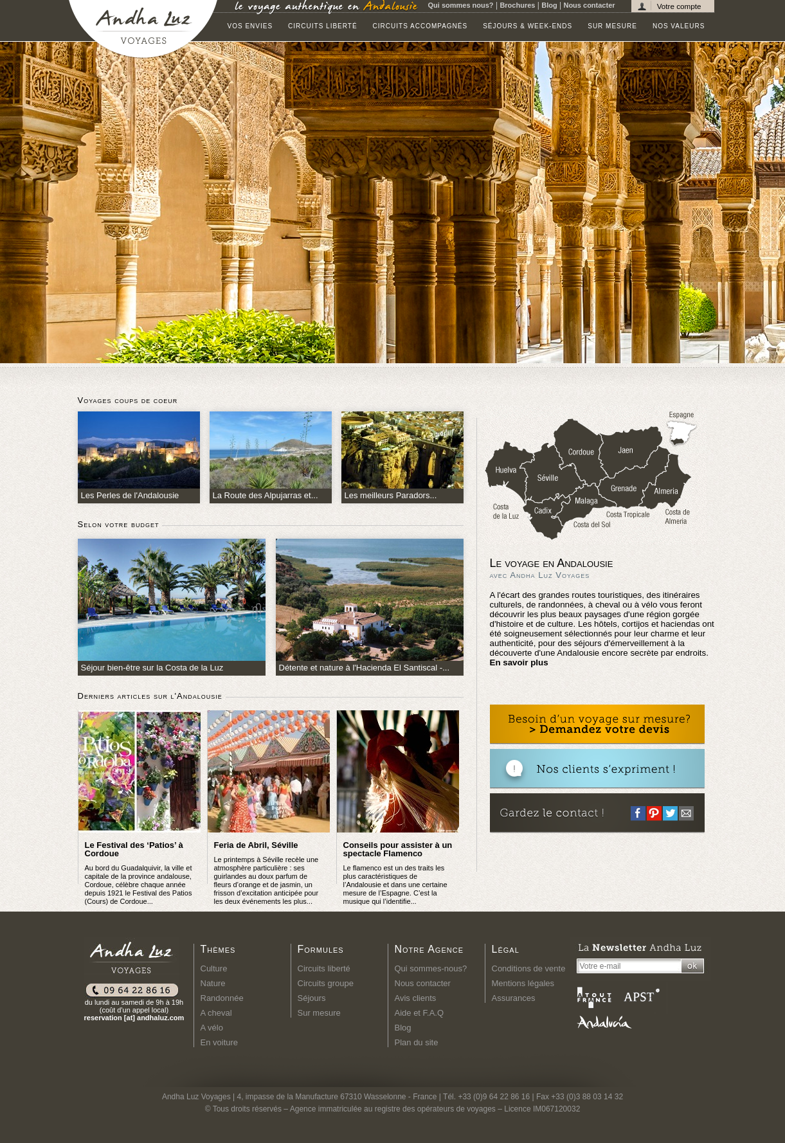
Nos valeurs (679, 26)
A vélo (212, 1027)
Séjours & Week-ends (527, 26)
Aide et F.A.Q (419, 1013)
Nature (213, 983)
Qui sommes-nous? (431, 968)
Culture (214, 968)
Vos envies (250, 26)
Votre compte (679, 6)
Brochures (517, 5)
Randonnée (222, 998)
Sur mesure (612, 26)
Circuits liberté (322, 26)
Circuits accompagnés (420, 26)
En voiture (220, 1042)
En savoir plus (519, 662)
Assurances (514, 998)
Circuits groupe (326, 983)
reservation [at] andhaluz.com (134, 1018)
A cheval (216, 1013)
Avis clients (416, 998)
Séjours (312, 998)
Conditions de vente (529, 968)
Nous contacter (589, 5)
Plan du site (416, 1042)
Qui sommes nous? (461, 5)
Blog (549, 5)
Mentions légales (523, 983)
